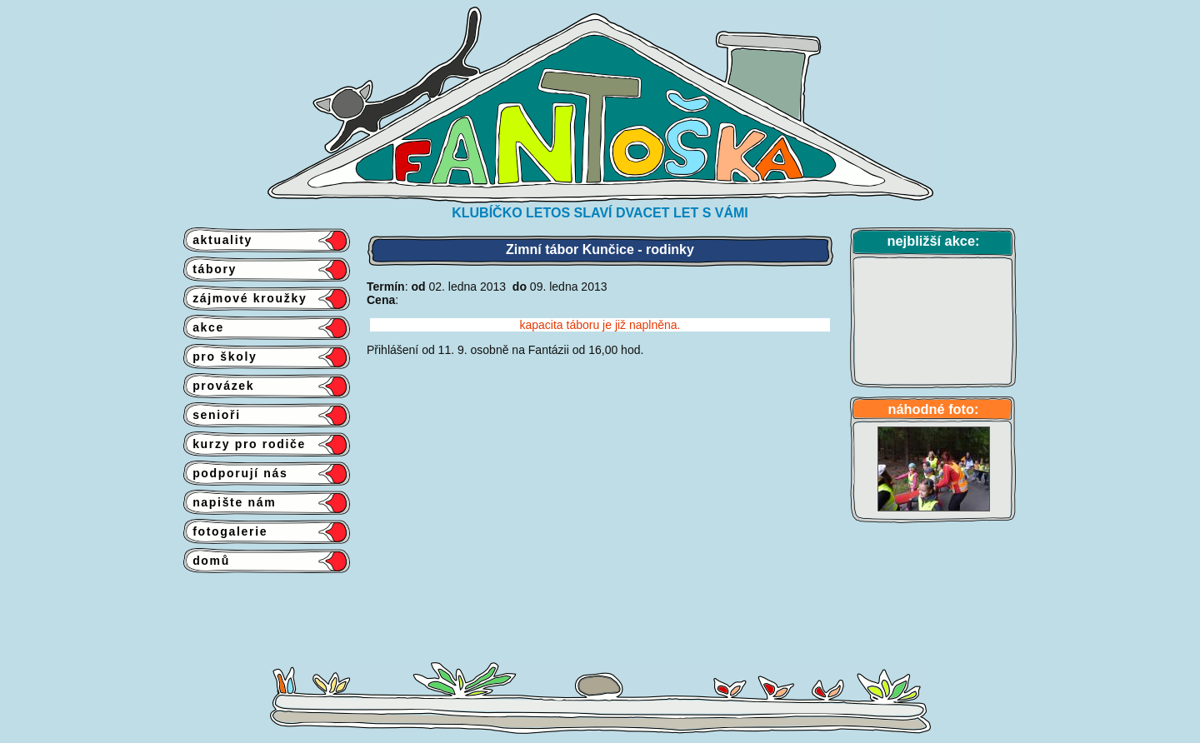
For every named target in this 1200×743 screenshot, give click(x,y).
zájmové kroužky (245, 298)
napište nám (229, 502)
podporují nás (235, 473)
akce (203, 327)
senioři (212, 414)
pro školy (220, 356)
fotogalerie (225, 531)
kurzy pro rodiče (244, 444)
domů (206, 560)
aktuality (217, 240)
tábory (210, 269)
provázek (218, 385)
